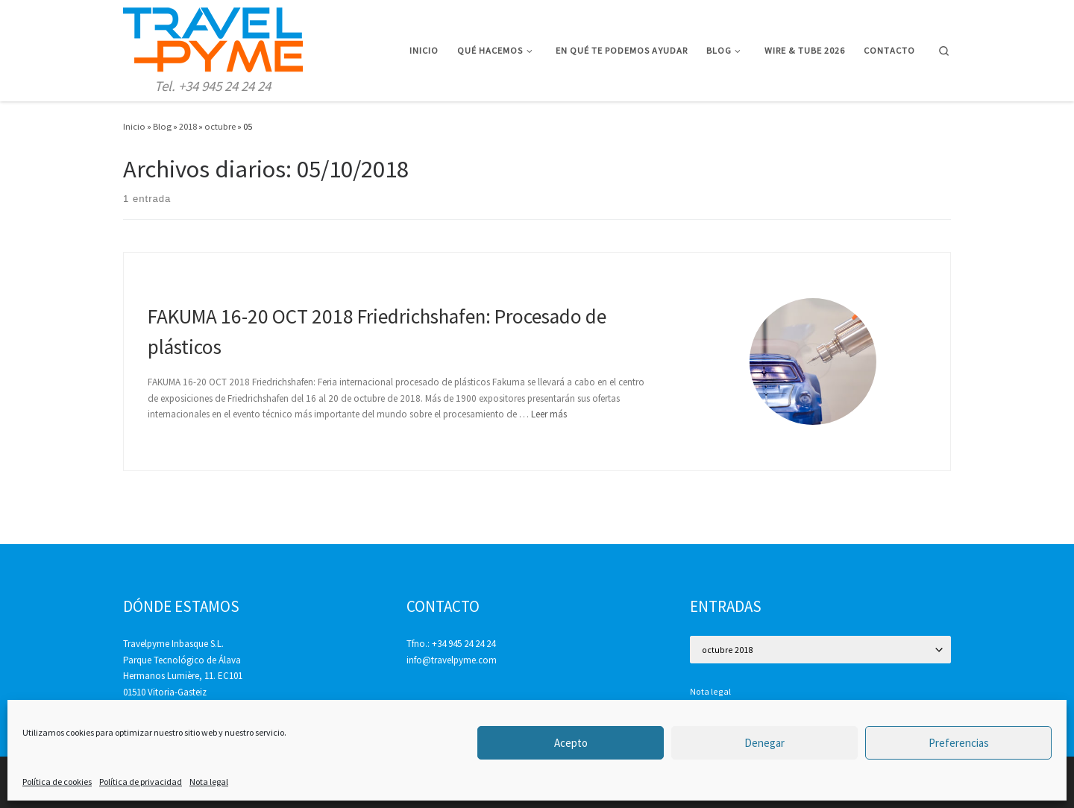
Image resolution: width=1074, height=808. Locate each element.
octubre (220, 126)
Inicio (134, 126)
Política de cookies (57, 781)
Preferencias (959, 743)
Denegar (764, 743)
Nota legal (208, 781)
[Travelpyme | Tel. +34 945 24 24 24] (213, 37)
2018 (188, 126)
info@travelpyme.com (451, 660)
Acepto (571, 743)
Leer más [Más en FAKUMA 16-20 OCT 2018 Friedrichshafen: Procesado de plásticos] (549, 414)
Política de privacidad (140, 781)
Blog (162, 126)
